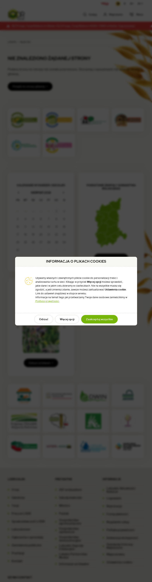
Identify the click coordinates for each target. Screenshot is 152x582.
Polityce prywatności (47, 301)
